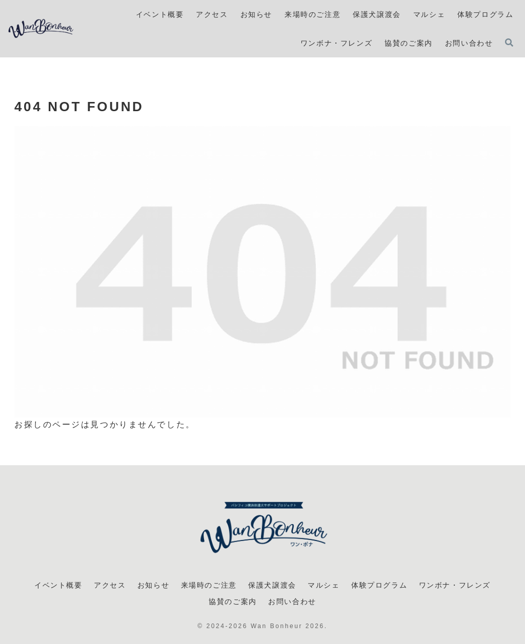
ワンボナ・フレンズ (455, 585)
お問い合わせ (292, 601)
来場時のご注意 (209, 585)
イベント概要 (58, 585)
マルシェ (323, 585)
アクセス (110, 585)
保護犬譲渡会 (272, 585)
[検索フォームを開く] (509, 42)
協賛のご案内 (233, 601)
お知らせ (153, 585)
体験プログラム (379, 585)
